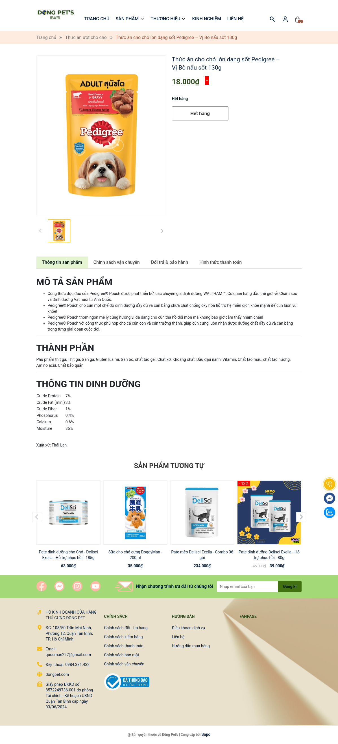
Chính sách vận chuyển (124, 664)
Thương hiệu (165, 18)
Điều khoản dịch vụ (188, 628)
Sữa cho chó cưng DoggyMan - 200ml (135, 555)
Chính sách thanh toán (123, 646)
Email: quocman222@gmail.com (68, 652)
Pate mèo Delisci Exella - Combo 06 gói (202, 555)
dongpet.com (57, 674)
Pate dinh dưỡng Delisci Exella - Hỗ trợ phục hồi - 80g (269, 555)
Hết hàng (200, 113)
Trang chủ (97, 18)
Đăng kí (289, 586)
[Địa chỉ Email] (259, 586)
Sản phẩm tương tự (169, 466)
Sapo (205, 734)
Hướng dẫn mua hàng (191, 646)
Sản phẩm (127, 18)
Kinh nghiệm (206, 18)
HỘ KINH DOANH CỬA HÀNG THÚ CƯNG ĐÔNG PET (71, 615)
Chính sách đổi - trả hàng (126, 628)
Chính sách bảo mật (121, 655)
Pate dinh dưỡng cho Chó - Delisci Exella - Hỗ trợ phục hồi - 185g (68, 555)
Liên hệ (235, 18)
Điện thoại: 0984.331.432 (68, 664)
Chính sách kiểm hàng (123, 637)
